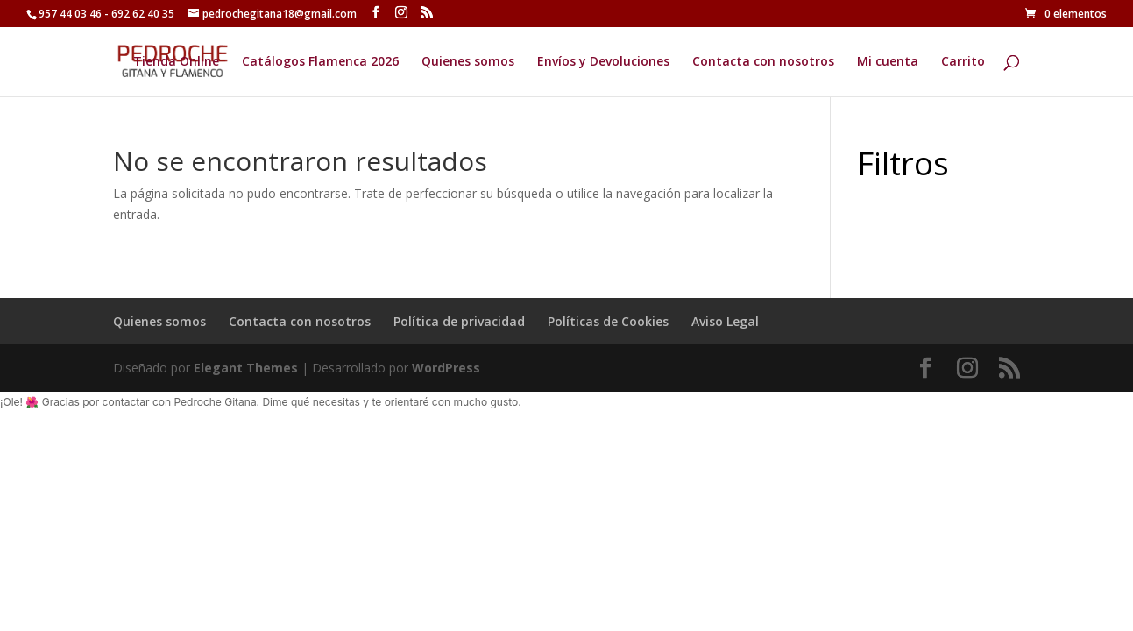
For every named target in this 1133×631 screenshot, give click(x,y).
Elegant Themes (246, 367)
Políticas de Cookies (608, 321)
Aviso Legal (725, 321)
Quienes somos (467, 62)
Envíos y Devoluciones (603, 62)
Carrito (963, 62)
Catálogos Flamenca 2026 (320, 62)
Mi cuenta (887, 62)
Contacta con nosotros (763, 62)
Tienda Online (176, 62)
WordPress (446, 367)
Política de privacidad (459, 321)
